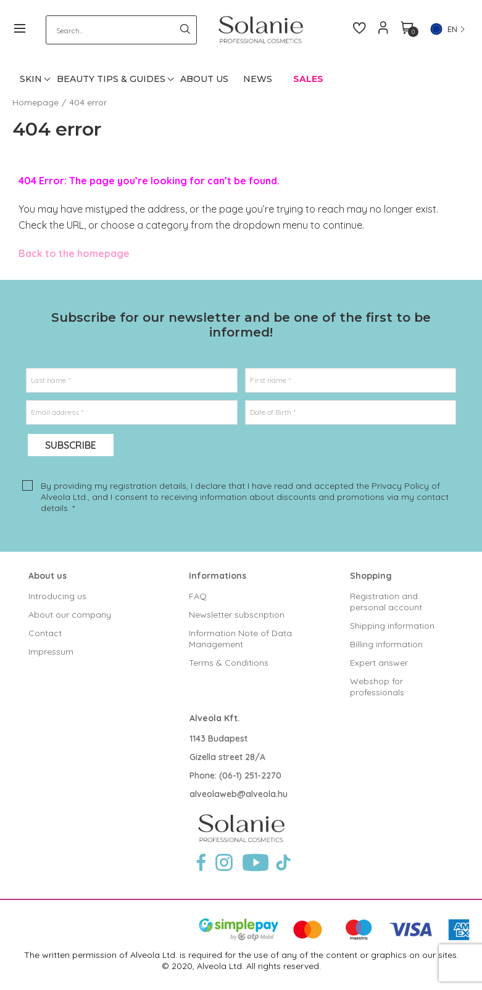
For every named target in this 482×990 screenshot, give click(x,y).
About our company (69, 614)
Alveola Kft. (214, 718)
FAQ (198, 596)
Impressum (50, 651)
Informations (217, 575)
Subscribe (70, 445)
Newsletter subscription (237, 614)
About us (47, 575)
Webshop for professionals (377, 687)
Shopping (371, 575)
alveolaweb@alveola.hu (238, 794)
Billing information (386, 644)
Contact (45, 633)
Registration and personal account (386, 602)
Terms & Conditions (228, 662)
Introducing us (57, 596)
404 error (88, 102)
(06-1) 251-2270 (250, 775)
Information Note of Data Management (240, 639)
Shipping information (392, 625)
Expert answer (379, 662)
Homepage (35, 102)
